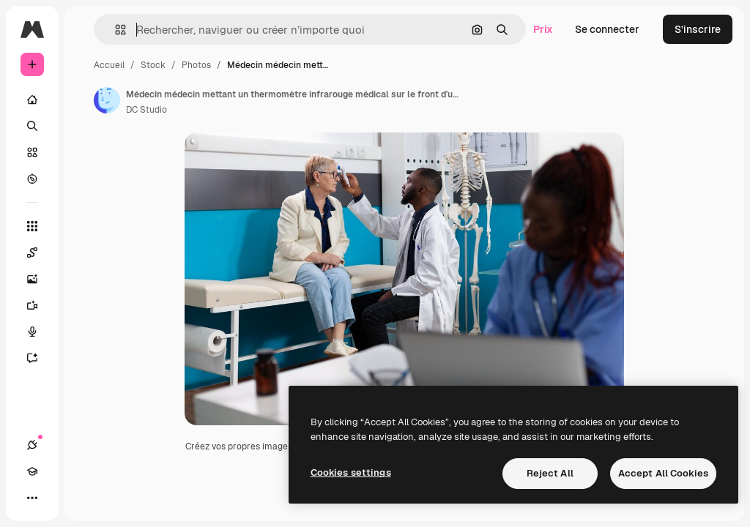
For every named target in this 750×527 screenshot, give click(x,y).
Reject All (550, 473)
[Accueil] (32, 99)
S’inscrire (698, 29)
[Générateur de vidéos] (32, 305)
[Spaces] (32, 252)
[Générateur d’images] (32, 279)
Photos (196, 65)
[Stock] (32, 152)
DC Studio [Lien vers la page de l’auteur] (146, 110)
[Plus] (32, 497)
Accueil (109, 65)
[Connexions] (32, 445)
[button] (114, 29)
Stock (153, 65)
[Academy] (32, 471)
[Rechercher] (32, 126)
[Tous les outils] (32, 226)
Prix (543, 29)
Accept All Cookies (663, 473)
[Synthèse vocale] (32, 331)
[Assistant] (32, 358)
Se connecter (607, 29)
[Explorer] (32, 178)
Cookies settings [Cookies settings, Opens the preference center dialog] (351, 472)
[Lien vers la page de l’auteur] (107, 100)
